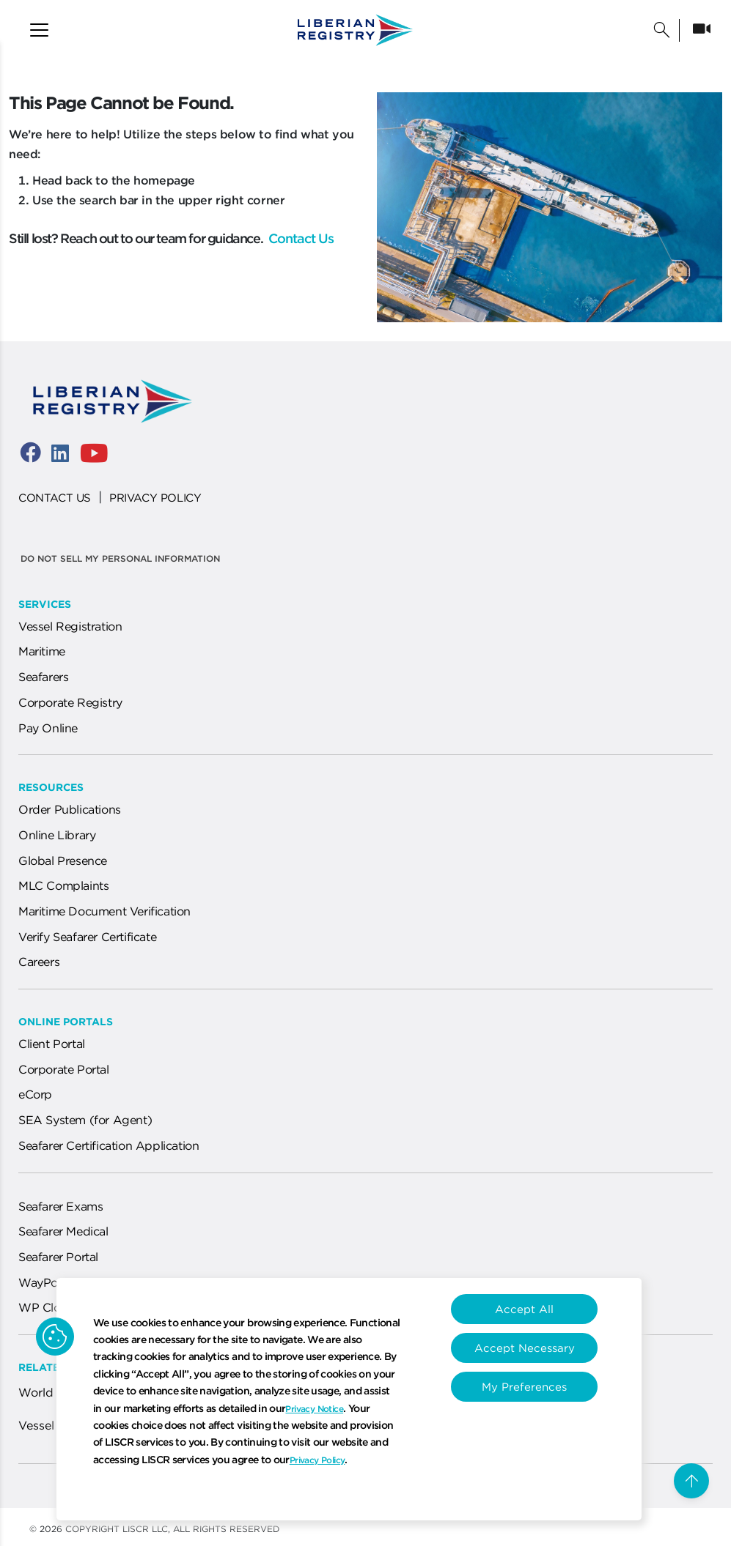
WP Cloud (47, 1307)
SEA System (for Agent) (85, 1119)
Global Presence (62, 860)
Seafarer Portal (58, 1256)
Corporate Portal (63, 1069)
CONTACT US (54, 498)
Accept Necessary (524, 1348)
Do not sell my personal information (120, 558)
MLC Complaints (63, 885)
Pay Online (48, 728)
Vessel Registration (70, 626)
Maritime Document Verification (104, 911)
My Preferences (524, 1387)
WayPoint (45, 1282)
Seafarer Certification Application (108, 1145)
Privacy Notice (314, 1408)
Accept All (524, 1309)
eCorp (35, 1094)
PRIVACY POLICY (155, 498)
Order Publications (69, 809)
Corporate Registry (70, 702)
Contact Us (299, 238)
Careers (38, 961)
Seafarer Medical (63, 1231)
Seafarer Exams (60, 1206)
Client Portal (51, 1043)
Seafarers (43, 676)
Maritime (41, 651)
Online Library (56, 835)
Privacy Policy (317, 1459)
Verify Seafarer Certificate (87, 936)
